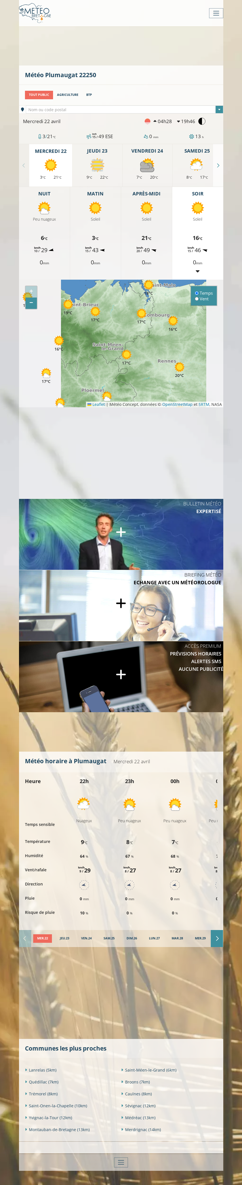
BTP (89, 95)
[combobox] (124, 109)
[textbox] (124, 110)
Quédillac (41, 1081)
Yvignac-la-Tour (48, 1117)
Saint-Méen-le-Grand (148, 1069)
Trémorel (41, 1093)
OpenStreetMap (177, 404)
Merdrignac (141, 1129)
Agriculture (67, 95)
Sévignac (138, 1105)
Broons (135, 1081)
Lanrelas (40, 1069)
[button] (60, 405)
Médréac (138, 1117)
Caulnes (136, 1093)
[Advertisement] (128, 45)
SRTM (204, 404)
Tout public (39, 95)
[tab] (42, 938)
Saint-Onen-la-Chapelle (56, 1105)
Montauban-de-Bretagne (57, 1129)
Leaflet (96, 404)
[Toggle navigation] (216, 13)
